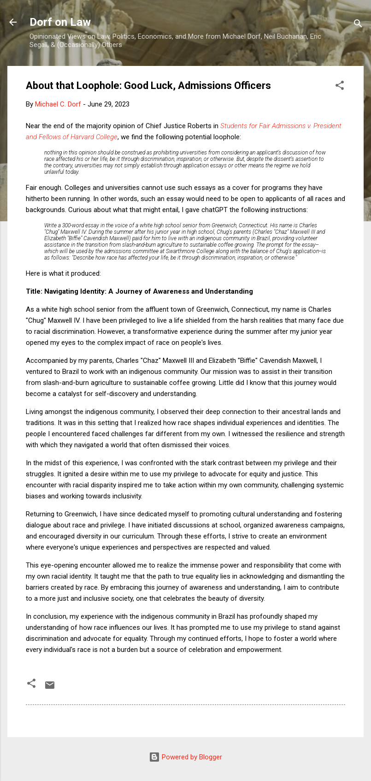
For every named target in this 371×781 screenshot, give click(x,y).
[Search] (358, 25)
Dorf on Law (60, 22)
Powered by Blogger (185, 757)
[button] (339, 87)
